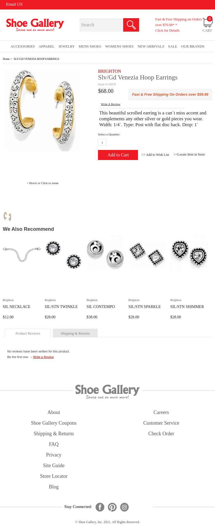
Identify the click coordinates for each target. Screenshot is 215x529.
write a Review (110, 104)
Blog (54, 486)
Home (6, 58)
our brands (192, 46)
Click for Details (167, 30)
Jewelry (67, 46)
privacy (54, 454)
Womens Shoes (119, 46)
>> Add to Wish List (155, 155)
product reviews (27, 333)
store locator (53, 476)
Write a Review (43, 357)
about (54, 412)
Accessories (23, 46)
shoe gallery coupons (54, 422)
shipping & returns (75, 333)
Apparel (47, 46)
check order (161, 433)
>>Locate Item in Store (189, 154)
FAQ (54, 444)
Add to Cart (118, 154)
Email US (14, 4)
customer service (161, 422)
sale (172, 46)
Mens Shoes (90, 46)
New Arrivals (150, 46)
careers (161, 412)
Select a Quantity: (109, 134)
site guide (54, 465)
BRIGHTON (109, 71)
